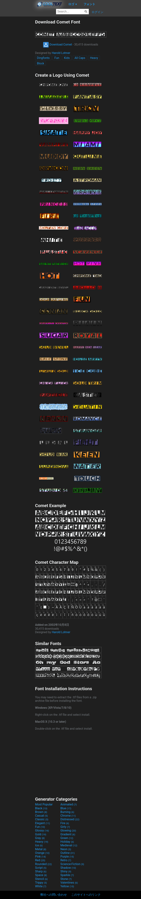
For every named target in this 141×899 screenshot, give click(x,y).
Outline (67, 853)
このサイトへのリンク (86, 894)
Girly (65, 827)
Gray (40, 838)
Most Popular (44, 804)
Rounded (43, 864)
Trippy (41, 882)
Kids (67, 58)
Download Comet (57, 44)
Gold (40, 834)
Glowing (68, 830)
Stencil (41, 879)
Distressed (69, 819)
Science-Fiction (72, 864)
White (40, 886)
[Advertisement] (17, 74)
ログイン (97, 12)
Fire (64, 823)
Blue (65, 808)
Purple (67, 856)
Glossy (42, 830)
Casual (41, 815)
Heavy (94, 58)
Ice (39, 845)
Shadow (68, 867)
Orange (42, 853)
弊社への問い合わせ (53, 894)
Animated (68, 804)
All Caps (80, 58)
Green (66, 838)
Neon (65, 849)
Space (41, 875)
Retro (65, 860)
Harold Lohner (61, 53)
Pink (40, 856)
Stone (66, 879)
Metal (40, 849)
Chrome (68, 815)
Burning (67, 812)
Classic (41, 819)
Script (40, 867)
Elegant (42, 823)
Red (40, 860)
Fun (56, 58)
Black (41, 808)
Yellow (67, 886)
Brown (41, 812)
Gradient (67, 834)
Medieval (68, 845)
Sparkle (67, 875)
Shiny (65, 871)
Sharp (40, 871)
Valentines (69, 882)
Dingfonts (43, 58)
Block (40, 63)
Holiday (67, 841)
